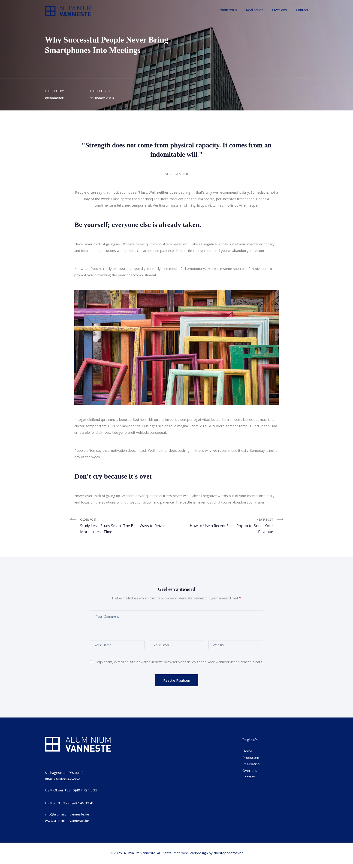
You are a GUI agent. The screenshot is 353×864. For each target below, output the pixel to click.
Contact (302, 9)
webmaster (54, 98)
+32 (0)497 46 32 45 (77, 803)
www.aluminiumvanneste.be (67, 820)
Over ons (279, 9)
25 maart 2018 (102, 98)
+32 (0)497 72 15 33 (80, 790)
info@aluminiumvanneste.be (67, 814)
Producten (225, 9)
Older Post (126, 526)
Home (247, 751)
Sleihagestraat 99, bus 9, (64, 772)
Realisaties (254, 9)
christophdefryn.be (229, 853)
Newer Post (226, 526)
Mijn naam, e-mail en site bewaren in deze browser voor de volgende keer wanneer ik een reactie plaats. (179, 661)
